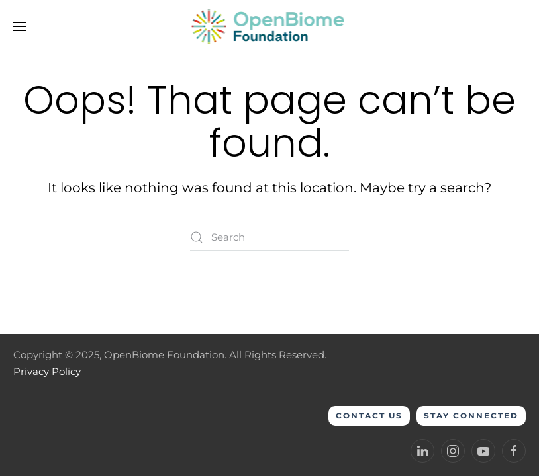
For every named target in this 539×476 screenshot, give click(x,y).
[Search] (269, 237)
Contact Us (369, 415)
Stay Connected (471, 415)
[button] (19, 26)
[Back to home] (270, 26)
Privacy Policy (47, 371)
